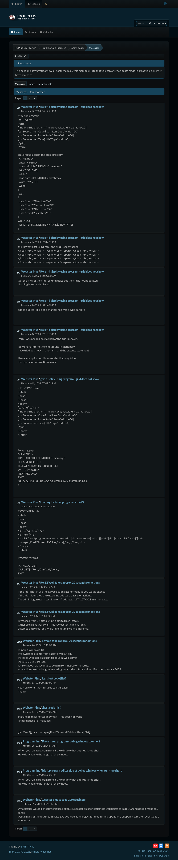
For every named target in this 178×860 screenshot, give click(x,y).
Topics (31, 83)
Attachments (45, 83)
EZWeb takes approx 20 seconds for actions (69, 640)
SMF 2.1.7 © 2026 (19, 851)
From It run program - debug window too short (71, 741)
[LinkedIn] (161, 846)
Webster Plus (29, 106)
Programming (31, 741)
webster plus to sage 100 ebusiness (64, 799)
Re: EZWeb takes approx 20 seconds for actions (70, 582)
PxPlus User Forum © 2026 (153, 850)
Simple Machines (41, 851)
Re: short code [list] (54, 678)
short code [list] (51, 707)
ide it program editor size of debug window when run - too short (82, 770)
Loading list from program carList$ (62, 502)
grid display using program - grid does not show (69, 379)
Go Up (164, 855)
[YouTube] (155, 846)
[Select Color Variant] (165, 4)
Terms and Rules (150, 855)
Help (136, 855)
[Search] (150, 23)
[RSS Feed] (167, 846)
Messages (20, 83)
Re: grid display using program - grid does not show (72, 106)
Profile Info (21, 56)
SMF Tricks (27, 846)
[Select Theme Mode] (46, 4)
